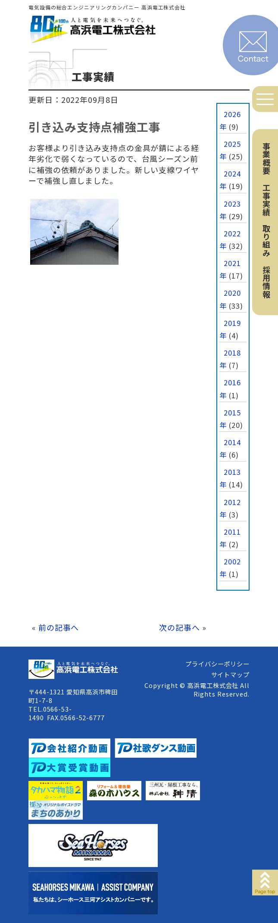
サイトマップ (230, 674)
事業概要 (266, 158)
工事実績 (266, 199)
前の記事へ (58, 627)
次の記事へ (179, 627)
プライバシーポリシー (217, 663)
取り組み (266, 240)
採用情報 (266, 282)
